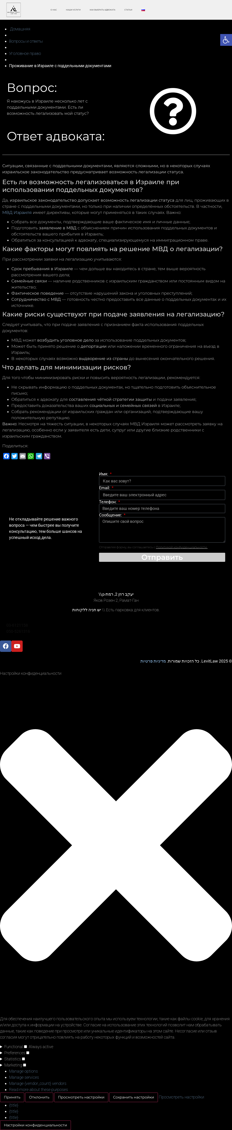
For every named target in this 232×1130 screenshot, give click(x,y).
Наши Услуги (73, 10)
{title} (13, 1105)
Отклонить (39, 1097)
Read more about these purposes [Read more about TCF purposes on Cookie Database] (38, 1089)
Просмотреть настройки (81, 1097)
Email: (105, 488)
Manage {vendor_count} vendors (37, 1083)
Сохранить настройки (133, 1097)
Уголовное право (25, 53)
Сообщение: (111, 515)
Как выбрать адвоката (102, 10)
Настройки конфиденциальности (35, 1125)
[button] (116, 846)
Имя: (104, 474)
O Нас (54, 10)
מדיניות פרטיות (153, 661)
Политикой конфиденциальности (182, 547)
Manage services (24, 1077)
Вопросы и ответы (26, 41)
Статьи (128, 10)
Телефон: (108, 502)
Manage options (23, 1071)
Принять (12, 1097)
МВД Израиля (17, 212)
